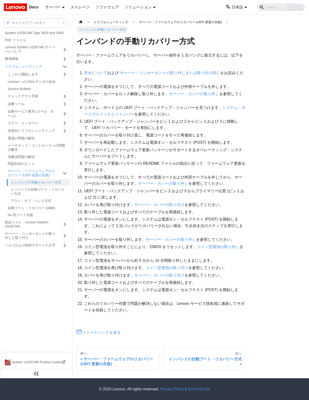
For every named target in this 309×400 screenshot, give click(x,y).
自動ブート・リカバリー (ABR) (31, 208)
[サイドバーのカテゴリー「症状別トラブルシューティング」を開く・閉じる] (64, 131)
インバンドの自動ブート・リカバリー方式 (38, 191)
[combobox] (12, 23)
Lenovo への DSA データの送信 (32, 82)
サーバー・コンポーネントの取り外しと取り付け (30, 236)
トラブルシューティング (23, 66)
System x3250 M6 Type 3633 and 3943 (34, 33)
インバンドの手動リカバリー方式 (36, 182)
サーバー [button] (53, 7)
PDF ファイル (15, 40)
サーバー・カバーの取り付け (159, 205)
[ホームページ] (80, 22)
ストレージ (80, 7)
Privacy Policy (172, 389)
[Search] (281, 7)
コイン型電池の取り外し (218, 247)
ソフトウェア (107, 7)
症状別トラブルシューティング (31, 131)
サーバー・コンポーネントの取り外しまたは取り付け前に (170, 73)
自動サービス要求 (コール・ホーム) (31, 113)
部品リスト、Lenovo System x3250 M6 (27, 224)
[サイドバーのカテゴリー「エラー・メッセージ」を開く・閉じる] (64, 123)
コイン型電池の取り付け (167, 268)
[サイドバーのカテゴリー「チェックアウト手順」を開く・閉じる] (64, 96)
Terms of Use (198, 389)
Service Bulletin (19, 89)
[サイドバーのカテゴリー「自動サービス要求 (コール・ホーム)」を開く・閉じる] (64, 113)
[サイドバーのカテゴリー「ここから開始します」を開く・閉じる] (64, 74)
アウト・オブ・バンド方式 (31, 201)
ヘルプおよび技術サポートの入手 (30, 245)
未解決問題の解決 (21, 157)
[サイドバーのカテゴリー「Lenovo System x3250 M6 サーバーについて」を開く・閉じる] (64, 49)
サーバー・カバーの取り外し (194, 94)
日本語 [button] (234, 7)
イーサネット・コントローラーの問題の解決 (36, 147)
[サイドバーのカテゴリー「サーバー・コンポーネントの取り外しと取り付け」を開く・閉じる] (64, 236)
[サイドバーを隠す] (36, 373)
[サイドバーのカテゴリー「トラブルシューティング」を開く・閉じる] (64, 67)
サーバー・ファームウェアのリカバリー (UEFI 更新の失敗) (31, 173)
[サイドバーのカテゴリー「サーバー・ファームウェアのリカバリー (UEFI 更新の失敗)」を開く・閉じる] (64, 173)
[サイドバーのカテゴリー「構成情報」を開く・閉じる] (64, 59)
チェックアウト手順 (23, 96)
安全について (95, 73)
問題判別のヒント (21, 164)
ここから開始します (23, 74)
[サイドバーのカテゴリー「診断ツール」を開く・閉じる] (64, 104)
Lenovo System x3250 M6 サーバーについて (30, 49)
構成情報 (11, 59)
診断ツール (16, 104)
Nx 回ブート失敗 (20, 215)
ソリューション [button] (138, 7)
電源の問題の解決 (21, 138)
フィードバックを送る (98, 332)
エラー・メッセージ (23, 123)
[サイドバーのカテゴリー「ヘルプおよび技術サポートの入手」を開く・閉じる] (64, 245)
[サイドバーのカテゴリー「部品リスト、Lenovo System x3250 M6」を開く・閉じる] (64, 224)
